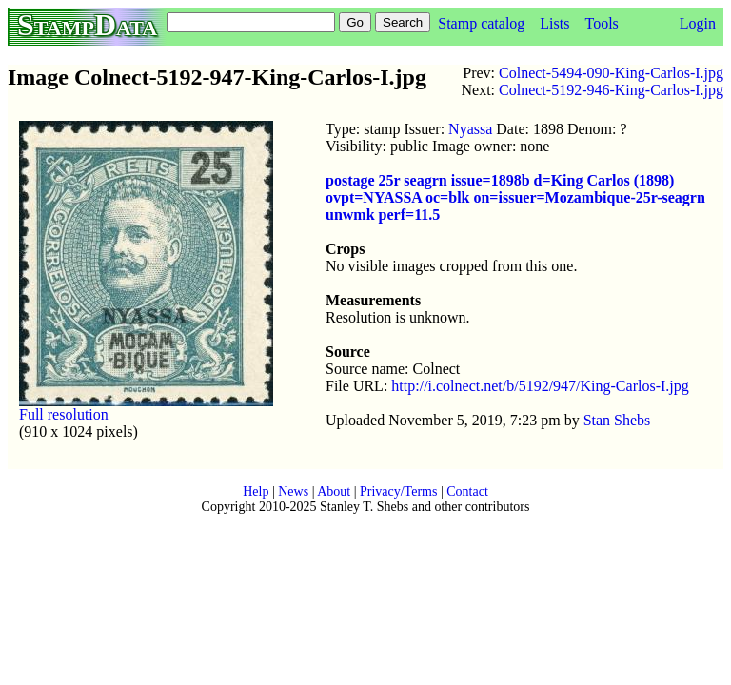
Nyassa (470, 129)
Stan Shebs (617, 420)
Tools (601, 23)
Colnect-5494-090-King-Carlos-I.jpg (611, 73)
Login (698, 23)
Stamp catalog (481, 23)
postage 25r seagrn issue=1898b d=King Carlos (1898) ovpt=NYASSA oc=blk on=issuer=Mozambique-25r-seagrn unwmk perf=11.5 (515, 197)
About (333, 491)
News (293, 491)
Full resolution (64, 414)
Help (255, 491)
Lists (554, 23)
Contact (467, 491)
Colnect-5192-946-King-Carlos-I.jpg (611, 90)
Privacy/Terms (398, 491)
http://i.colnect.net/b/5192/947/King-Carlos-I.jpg (539, 386)
